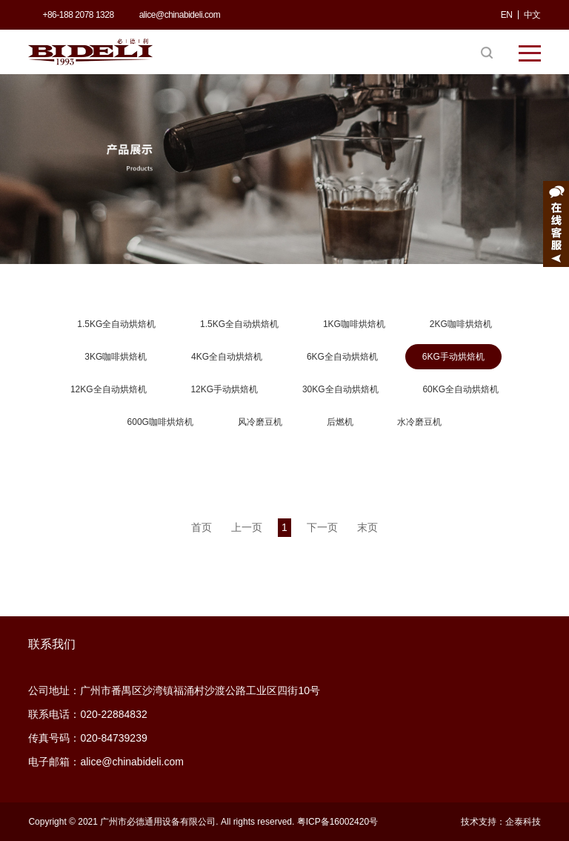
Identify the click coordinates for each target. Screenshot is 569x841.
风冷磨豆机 (260, 422)
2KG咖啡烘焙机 (461, 324)
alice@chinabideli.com (180, 14)
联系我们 (52, 644)
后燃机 (340, 422)
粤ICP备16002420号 (337, 822)
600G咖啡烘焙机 (160, 422)
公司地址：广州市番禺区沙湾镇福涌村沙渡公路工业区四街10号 (174, 690)
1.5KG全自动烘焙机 (116, 324)
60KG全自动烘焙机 (460, 389)
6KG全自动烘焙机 (342, 357)
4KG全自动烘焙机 (226, 357)
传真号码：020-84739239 (87, 738)
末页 (367, 527)
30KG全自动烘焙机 (340, 389)
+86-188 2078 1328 (77, 14)
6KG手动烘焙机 (453, 357)
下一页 (322, 527)
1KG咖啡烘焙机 (354, 324)
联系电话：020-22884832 (87, 714)
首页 (201, 527)
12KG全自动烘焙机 (108, 389)
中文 (532, 14)
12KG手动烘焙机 (224, 389)
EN (507, 14)
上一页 (246, 527)
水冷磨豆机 (419, 422)
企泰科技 (523, 822)
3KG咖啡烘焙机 (115, 357)
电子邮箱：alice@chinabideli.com (106, 762)
